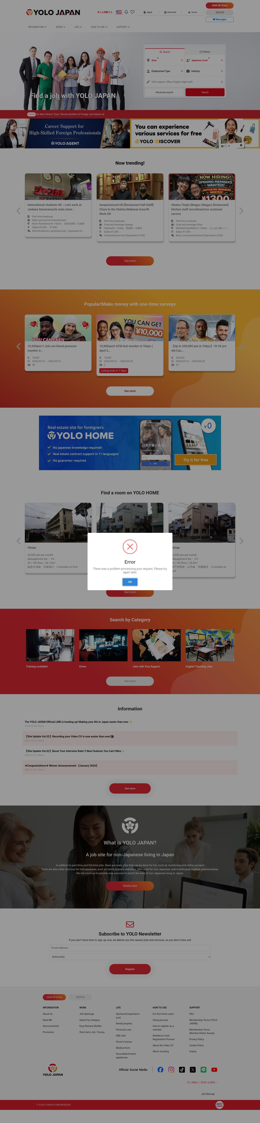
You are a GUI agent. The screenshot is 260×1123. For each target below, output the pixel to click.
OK (130, 582)
